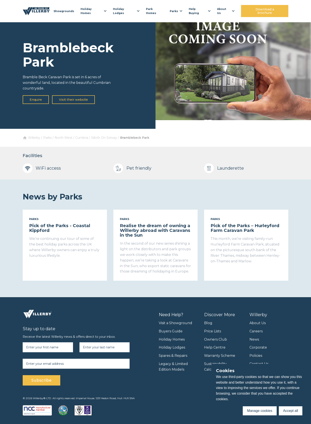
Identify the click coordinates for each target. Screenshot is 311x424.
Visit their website (73, 100)
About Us (257, 323)
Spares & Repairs (173, 356)
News (254, 339)
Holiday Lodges (172, 347)
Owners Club (215, 339)
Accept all (290, 411)
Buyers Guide (170, 331)
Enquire (36, 100)
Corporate (258, 347)
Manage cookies (259, 411)
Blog (208, 323)
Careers (256, 331)
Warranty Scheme (219, 356)
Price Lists (212, 331)
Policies (255, 356)
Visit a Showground (175, 323)
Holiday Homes (172, 339)
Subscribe (41, 380)
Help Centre (214, 347)
